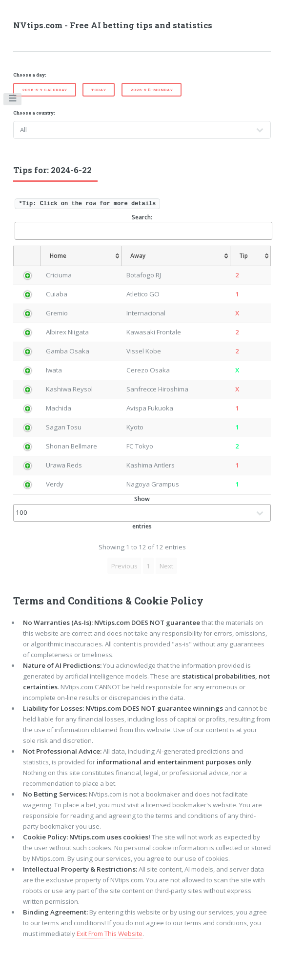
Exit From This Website (109, 933)
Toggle (13, 100)
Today (98, 89)
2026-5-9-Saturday (44, 89)
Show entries (142, 512)
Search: (143, 226)
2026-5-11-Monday (151, 89)
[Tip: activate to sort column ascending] (250, 256)
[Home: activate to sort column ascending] (81, 256)
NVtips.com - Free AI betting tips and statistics (112, 25)
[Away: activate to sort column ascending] (176, 256)
